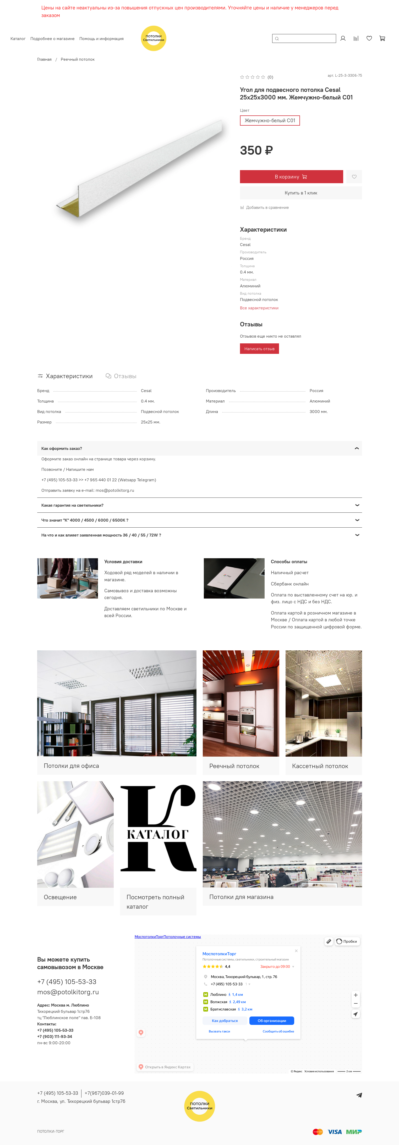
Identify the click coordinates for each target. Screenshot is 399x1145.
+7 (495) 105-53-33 (66, 978)
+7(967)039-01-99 (104, 1093)
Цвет (244, 110)
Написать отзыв (259, 348)
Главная (44, 59)
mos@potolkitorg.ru (68, 988)
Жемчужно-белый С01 (270, 120)
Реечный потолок (78, 59)
